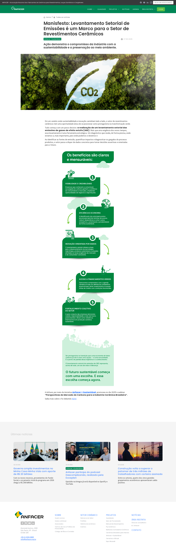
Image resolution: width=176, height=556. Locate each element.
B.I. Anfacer (135, 526)
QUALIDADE (101, 9)
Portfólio (83, 521)
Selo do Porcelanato (113, 521)
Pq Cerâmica (111, 527)
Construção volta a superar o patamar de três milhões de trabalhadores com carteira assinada (140, 471)
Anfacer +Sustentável (113, 535)
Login (161, 9)
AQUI (74, 398)
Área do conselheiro (139, 523)
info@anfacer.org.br (28, 539)
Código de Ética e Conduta (64, 531)
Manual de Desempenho (115, 524)
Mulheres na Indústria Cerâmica (117, 530)
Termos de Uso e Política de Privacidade (65, 528)
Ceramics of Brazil (112, 538)
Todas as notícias (63, 17)
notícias (136, 515)
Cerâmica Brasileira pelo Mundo (117, 533)
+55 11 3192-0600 (27, 537)
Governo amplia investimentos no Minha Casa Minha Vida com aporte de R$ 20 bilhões (34, 471)
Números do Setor (87, 518)
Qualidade (110, 518)
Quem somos (60, 518)
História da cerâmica (87, 524)
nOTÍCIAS (126, 9)
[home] (17, 8)
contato (136, 530)
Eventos (83, 527)
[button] (91, 9)
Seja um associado (163, 2)
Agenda (136, 9)
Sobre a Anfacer (61, 521)
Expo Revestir (110, 541)
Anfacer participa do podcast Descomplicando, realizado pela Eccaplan (84, 475)
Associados (59, 524)
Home (48, 17)
